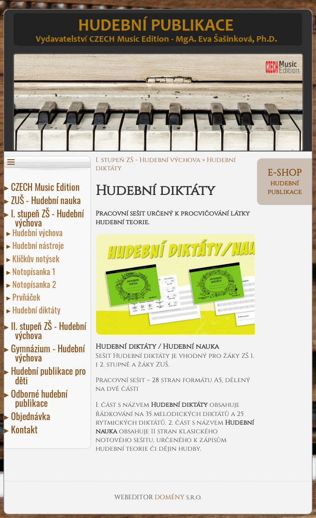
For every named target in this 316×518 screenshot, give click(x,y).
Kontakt (26, 429)
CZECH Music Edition (47, 187)
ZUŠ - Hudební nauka (48, 200)
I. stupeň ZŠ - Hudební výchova (49, 217)
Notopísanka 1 (35, 271)
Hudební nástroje (39, 245)
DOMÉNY (170, 497)
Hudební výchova (39, 232)
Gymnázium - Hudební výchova (50, 352)
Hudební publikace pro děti (50, 375)
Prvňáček (27, 297)
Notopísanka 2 (35, 284)
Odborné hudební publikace (41, 398)
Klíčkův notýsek (37, 258)
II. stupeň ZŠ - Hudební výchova (50, 330)
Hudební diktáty (37, 310)
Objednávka (32, 416)
